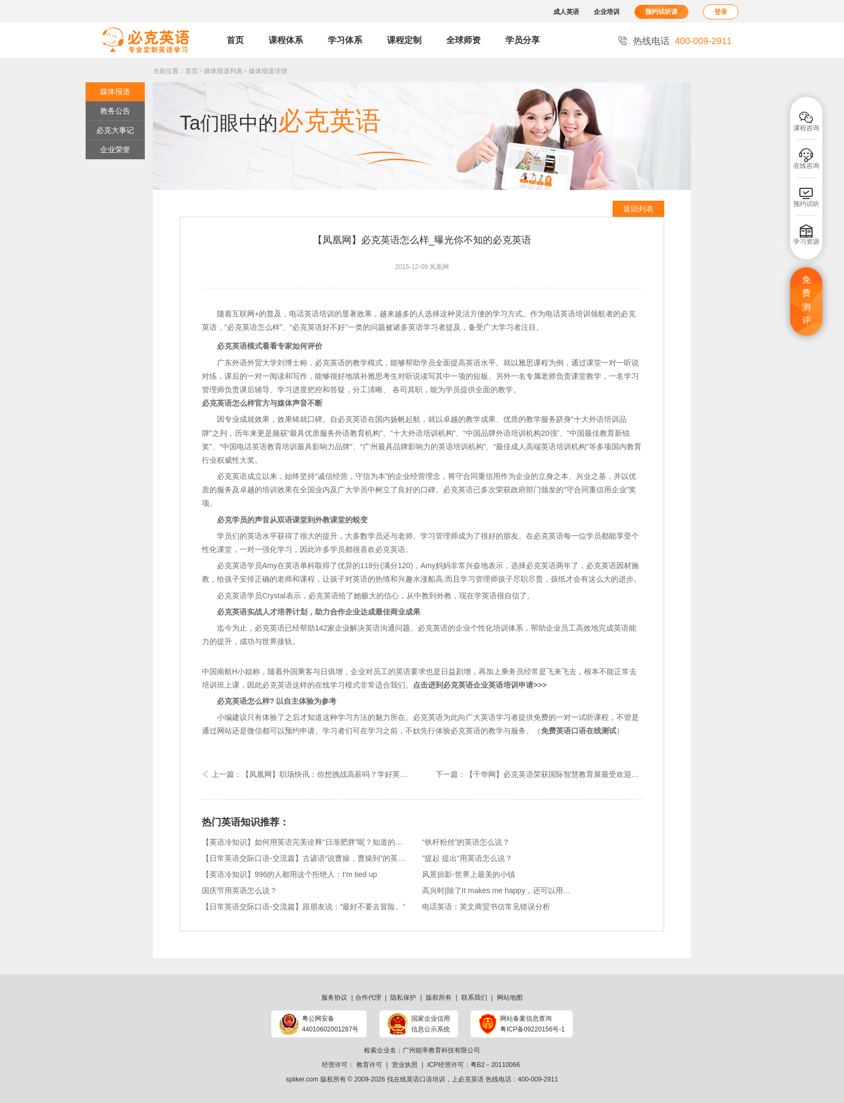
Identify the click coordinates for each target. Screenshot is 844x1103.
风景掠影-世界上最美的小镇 (468, 874)
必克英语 (471, 1079)
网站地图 (510, 997)
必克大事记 (115, 130)
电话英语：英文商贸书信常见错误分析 (486, 906)
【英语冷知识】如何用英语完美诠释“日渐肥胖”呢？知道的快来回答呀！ (305, 842)
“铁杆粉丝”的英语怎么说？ (466, 842)
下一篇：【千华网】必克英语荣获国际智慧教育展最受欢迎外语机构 (538, 774)
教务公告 (115, 111)
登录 (720, 12)
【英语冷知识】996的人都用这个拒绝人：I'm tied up (289, 874)
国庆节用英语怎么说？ (239, 890)
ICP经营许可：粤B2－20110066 (473, 1065)
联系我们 (474, 997)
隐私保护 (403, 997)
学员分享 (522, 40)
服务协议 (334, 997)
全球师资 (463, 40)
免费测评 (806, 300)
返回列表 (638, 208)
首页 (235, 40)
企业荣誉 (115, 149)
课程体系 (286, 40)
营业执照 (405, 1065)
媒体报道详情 (268, 71)
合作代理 (368, 997)
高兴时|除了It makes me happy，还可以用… (496, 890)
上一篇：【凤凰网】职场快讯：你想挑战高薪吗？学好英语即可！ (312, 774)
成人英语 (566, 12)
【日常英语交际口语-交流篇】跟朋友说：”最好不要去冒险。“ (303, 906)
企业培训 (607, 12)
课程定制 (404, 40)
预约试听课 (661, 12)
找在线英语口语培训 (416, 1079)
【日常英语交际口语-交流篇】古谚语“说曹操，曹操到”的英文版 (305, 858)
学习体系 (345, 40)
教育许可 (369, 1065)
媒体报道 (115, 91)
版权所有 (439, 997)
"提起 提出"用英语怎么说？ (467, 858)
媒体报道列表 (223, 71)
